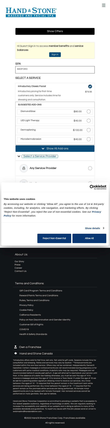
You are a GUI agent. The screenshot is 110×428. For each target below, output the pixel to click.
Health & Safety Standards (33, 334)
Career (18, 268)
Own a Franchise (27, 347)
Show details (92, 228)
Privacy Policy (26, 305)
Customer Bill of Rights (31, 324)
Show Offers (55, 31)
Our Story (19, 261)
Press (17, 265)
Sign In (55, 54)
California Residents (30, 315)
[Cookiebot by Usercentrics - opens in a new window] (92, 187)
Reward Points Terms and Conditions (38, 295)
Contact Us (20, 271)
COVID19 (24, 329)
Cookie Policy (26, 310)
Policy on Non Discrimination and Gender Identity (44, 320)
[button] (55, 156)
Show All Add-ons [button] (57, 148)
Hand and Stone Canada (33, 353)
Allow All (89, 238)
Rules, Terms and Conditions (34, 300)
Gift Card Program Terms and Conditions (40, 291)
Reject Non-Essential (54, 238)
